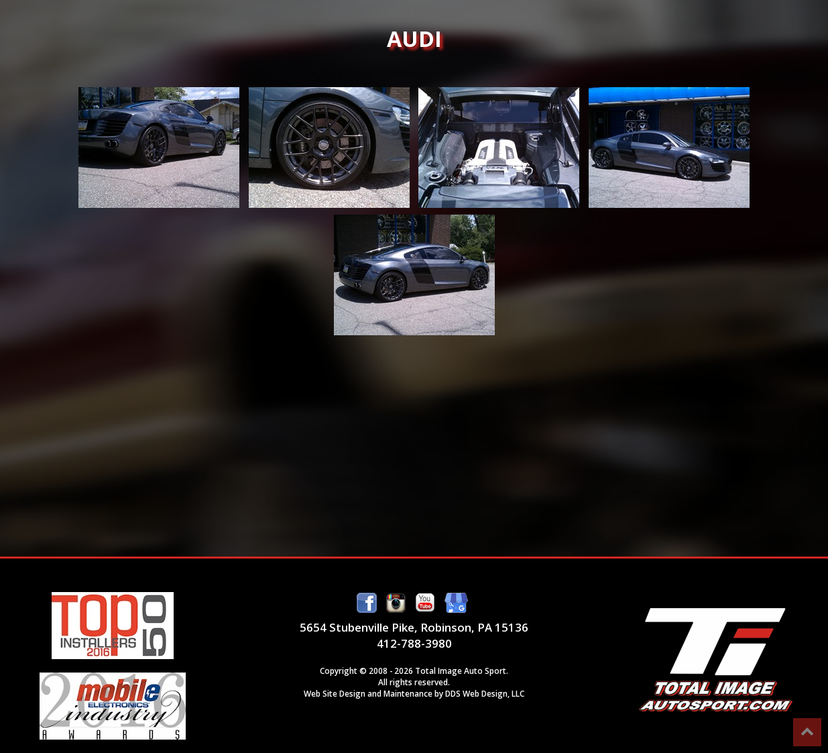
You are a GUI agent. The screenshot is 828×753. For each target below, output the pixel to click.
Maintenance (407, 693)
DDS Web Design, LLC (484, 693)
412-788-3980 (414, 643)
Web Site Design (334, 693)
